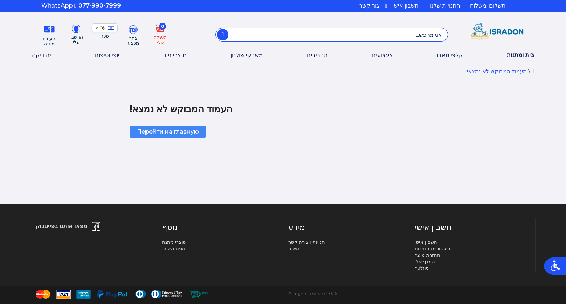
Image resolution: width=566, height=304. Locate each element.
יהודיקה (41, 55)
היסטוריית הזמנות (432, 248)
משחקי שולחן (247, 55)
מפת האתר (173, 248)
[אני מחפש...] (222, 34)
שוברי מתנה (174, 242)
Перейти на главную (168, 131)
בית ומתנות (520, 55)
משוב (293, 248)
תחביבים (317, 55)
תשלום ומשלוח (488, 5)
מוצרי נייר (175, 55)
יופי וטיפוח (107, 55)
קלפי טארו (450, 55)
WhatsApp (59, 5)
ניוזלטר (422, 268)
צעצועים (382, 55)
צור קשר (369, 5)
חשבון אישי (401, 5)
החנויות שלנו (445, 5)
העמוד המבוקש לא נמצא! (497, 71)
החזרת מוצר (427, 255)
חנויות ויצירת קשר (306, 242)
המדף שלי (425, 261)
